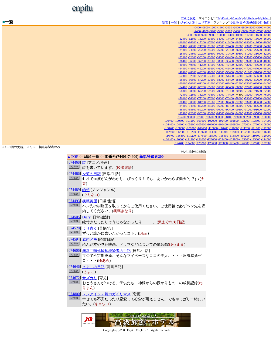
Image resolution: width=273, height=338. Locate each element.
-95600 (257, 113)
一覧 (174, 22)
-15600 (257, 38)
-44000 (267, 64)
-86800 (239, 105)
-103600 (255, 120)
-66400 (229, 87)
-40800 (192, 64)
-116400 (169, 135)
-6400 (236, 31)
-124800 (190, 143)
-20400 (182, 46)
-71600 (257, 91)
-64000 (267, 83)
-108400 (169, 128)
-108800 (180, 128)
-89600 (211, 109)
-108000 (266, 124)
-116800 (180, 135)
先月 (267, 22)
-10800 (239, 35)
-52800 (192, 76)
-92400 (182, 113)
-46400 (229, 68)
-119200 (244, 135)
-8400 (188, 35)
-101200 (190, 120)
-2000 (228, 27)
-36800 (192, 61)
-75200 (248, 94)
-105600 (201, 124)
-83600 (257, 102)
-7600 (259, 31)
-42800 (239, 64)
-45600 (211, 68)
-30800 (239, 53)
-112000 (266, 128)
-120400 (168, 139)
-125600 (212, 143)
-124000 (266, 139)
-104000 (266, 120)
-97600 (209, 117)
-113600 (202, 132)
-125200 (201, 143)
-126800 (244, 143)
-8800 (196, 35)
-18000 (220, 42)
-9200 (203, 35)
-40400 (182, 64)
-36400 (182, 61)
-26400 (229, 50)
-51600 (257, 72)
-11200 (248, 35)
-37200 (201, 61)
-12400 (182, 38)
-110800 (234, 128)
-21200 (201, 46)
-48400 (182, 72)
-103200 (244, 120)
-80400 (182, 102)
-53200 (201, 76)
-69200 (201, 91)
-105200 (190, 124)
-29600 (211, 53)
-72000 (267, 91)
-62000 (220, 83)
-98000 (218, 117)
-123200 (244, 139)
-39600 (257, 61)
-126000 (223, 143)
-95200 (248, 113)
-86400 (229, 105)
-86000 (220, 105)
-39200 (248, 61)
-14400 (229, 38)
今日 (233, 22)
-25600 (211, 50)
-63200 (248, 83)
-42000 (220, 64)
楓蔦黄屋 (89, 201)
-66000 (220, 87)
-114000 (213, 132)
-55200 (248, 76)
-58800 (239, 79)
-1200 (212, 27)
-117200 (191, 135)
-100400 (168, 120)
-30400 (229, 53)
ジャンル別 (187, 22)
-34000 (220, 57)
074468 (74, 162)
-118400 (223, 135)
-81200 (201, 102)
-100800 (179, 120)
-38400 (229, 61)
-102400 (223, 120)
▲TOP (72, 157)
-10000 (220, 35)
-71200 (248, 91)
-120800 (179, 139)
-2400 (236, 27)
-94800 (239, 113)
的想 (86, 190)
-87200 (248, 105)
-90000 (220, 109)
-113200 (191, 132)
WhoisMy (237, 18)
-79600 (257, 98)
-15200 (248, 38)
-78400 (229, 98)
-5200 (212, 31)
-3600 (259, 27)
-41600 (211, 64)
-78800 (239, 98)
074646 (74, 267)
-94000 (220, 113)
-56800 (192, 79)
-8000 (267, 31)
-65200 (201, 87)
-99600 (256, 117)
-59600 (257, 79)
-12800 (192, 38)
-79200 (248, 98)
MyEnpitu (224, 18)
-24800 (192, 50)
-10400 (229, 35)
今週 (246, 22)
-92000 (267, 109)
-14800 (239, 38)
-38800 (239, 61)
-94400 (229, 113)
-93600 (211, 113)
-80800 (192, 102)
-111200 (245, 128)
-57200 (201, 79)
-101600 (201, 120)
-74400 (229, 94)
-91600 (257, 109)
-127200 (255, 143)
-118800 (234, 135)
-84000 (267, 102)
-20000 (267, 42)
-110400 (223, 128)
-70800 (239, 91)
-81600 (211, 102)
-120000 (266, 135)
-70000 (220, 91)
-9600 (211, 35)
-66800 (239, 87)
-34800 (239, 57)
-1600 (220, 27)
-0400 (197, 27)
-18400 (229, 42)
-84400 (182, 105)
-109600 (202, 128)
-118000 (212, 135)
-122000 (212, 139)
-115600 (255, 132)
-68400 (182, 91)
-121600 (201, 139)
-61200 (201, 83)
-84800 (192, 105)
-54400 (229, 76)
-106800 (234, 124)
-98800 (237, 117)
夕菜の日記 (91, 174)
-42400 (229, 64)
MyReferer (250, 18)
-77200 (201, 98)
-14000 (220, 38)
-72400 (182, 94)
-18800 (239, 42)
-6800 (244, 31)
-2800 (244, 27)
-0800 (204, 27)
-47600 (257, 68)
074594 (74, 239)
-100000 (266, 117)
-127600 (266, 143)
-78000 (220, 98)
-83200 (248, 102)
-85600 (211, 105)
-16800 (192, 42)
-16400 (182, 42)
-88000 (267, 105)
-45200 (201, 68)
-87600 (257, 105)
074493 (74, 201)
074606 (74, 250)
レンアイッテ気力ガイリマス (106, 294)
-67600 (257, 87)
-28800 (192, 53)
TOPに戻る (188, 18)
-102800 (234, 120)
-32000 (267, 53)
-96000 (267, 113)
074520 (74, 228)
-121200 (190, 139)
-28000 (267, 50)
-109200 (191, 128)
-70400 (229, 91)
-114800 (234, 132)
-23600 (257, 46)
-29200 (201, 53)
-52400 (182, 76)
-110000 (213, 128)
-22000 (220, 46)
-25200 (201, 50)
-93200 (201, 113)
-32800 (192, 57)
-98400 (228, 117)
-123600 (255, 139)
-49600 (211, 72)
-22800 (239, 46)
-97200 (200, 117)
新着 (165, 22)
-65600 (211, 87)
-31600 (257, 53)
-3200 (251, 27)
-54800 (239, 76)
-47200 (248, 68)
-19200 (248, 42)
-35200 (248, 57)
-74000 (220, 94)
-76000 (267, 94)
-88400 (182, 109)
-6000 (228, 31)
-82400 (229, 102)
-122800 (234, 139)
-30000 (220, 53)
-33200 (201, 57)
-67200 (248, 87)
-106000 (212, 124)
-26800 (239, 50)
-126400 (234, 143)
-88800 (192, 109)
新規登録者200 (151, 157)
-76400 (182, 98)
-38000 (220, 61)
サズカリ (89, 278)
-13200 (201, 38)
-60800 (192, 83)
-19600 (257, 42)
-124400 (179, 143)
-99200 (246, 117)
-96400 (181, 117)
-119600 (255, 135)
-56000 (267, 76)
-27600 (257, 50)
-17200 (201, 42)
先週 (253, 22)
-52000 (267, 72)
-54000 (220, 76)
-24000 (267, 46)
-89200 (201, 109)
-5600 (220, 31)
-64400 (182, 87)
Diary (86, 217)
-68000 (267, 87)
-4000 (267, 27)
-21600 (211, 46)
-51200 (248, 72)
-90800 (239, 109)
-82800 (239, 102)
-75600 (257, 94)
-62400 (229, 83)
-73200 (201, 94)
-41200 (201, 64)
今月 (260, 22)
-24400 (182, 50)
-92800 (192, 113)
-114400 (223, 132)
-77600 (211, 98)
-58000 (220, 79)
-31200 (248, 53)
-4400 (197, 31)
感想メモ (89, 239)
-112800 (180, 132)
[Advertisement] (151, 9)
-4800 (204, 31)
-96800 (190, 117)
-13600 (211, 38)
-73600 (211, 94)
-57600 (211, 79)
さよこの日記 (93, 267)
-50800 (239, 72)
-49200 (201, 72)
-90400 (229, 109)
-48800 (192, 72)
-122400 (223, 139)
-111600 (255, 128)
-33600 (211, 57)
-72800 (192, 94)
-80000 (267, 98)
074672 (74, 278)
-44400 (182, 68)
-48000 (267, 68)
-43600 (257, 64)
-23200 (248, 46)
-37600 (211, 61)
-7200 (251, 31)
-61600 (211, 83)
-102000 (212, 120)
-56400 (182, 79)
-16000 (267, 38)
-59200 (248, 79)
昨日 (239, 22)
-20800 (192, 46)
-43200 (248, 64)
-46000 (220, 68)
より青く (89, 228)
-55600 (257, 76)
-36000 (267, 57)
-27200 (248, 50)
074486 (74, 174)
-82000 (220, 102)
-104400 (168, 124)
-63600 (257, 83)
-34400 (229, 57)
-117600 (202, 135)
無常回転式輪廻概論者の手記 (106, 251)
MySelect (264, 18)
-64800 (192, 87)
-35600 (257, 57)
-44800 (192, 68)
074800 (74, 294)
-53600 (211, 76)
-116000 (266, 132)
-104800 (179, 124)
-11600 (257, 35)
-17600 (211, 42)
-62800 (239, 83)
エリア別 (204, 22)
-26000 (220, 50)
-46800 (239, 68)
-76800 (192, 98)
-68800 (192, 91)
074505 (74, 217)
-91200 (248, 109)
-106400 (223, 124)
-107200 (244, 124)
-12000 (267, 35)
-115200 (245, 132)
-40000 (267, 61)
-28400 (182, 53)
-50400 (229, 72)
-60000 (267, 79)
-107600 (255, 124)
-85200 (201, 105)
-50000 (220, 72)
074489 (74, 190)
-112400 (169, 132)
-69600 (211, 91)
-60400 (182, 83)
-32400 (182, 57)
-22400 (229, 46)
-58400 (229, 79)
